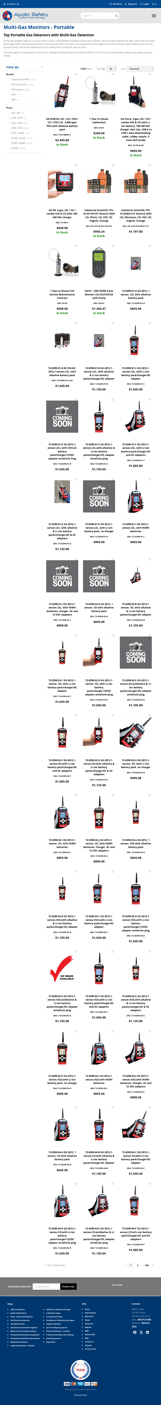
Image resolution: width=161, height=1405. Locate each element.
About (87, 1320)
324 (147, 1265)
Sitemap (88, 1345)
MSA (15, 94)
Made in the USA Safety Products (24, 1331)
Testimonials (90, 1334)
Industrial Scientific (23, 79)
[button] (11, 4)
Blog (86, 1338)
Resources (89, 1324)
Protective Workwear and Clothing (60, 1335)
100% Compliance (18, 1309)
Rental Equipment (53, 1338)
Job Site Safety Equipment (56, 1327)
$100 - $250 (18, 118)
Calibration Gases (53, 1313)
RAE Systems (20, 89)
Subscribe (68, 1286)
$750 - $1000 (20, 133)
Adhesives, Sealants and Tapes (58, 1309)
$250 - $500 (19, 123)
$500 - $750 (20, 128)
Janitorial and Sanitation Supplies (24, 1327)
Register (88, 1327)
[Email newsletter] (47, 1286)
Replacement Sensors (19, 1342)
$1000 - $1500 (21, 138)
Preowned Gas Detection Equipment (25, 1335)
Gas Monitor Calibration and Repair (60, 1320)
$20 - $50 (17, 113)
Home (87, 1309)
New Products (90, 1313)
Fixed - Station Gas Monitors (22, 1317)
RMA (87, 1331)
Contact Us (89, 1342)
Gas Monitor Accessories (20, 1320)
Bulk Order (89, 1316)
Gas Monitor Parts (18, 1324)
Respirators (50, 1342)
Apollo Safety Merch (18, 1313)
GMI (15, 99)
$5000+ (18, 148)
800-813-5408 (144, 1319)
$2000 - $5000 (21, 143)
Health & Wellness (53, 1324)
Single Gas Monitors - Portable (22, 1346)
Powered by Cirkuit (80, 1395)
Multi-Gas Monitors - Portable (58, 1331)
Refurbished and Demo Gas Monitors (25, 1338)
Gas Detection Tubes (54, 1317)
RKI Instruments (22, 84)
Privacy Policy (90, 1349)
